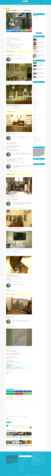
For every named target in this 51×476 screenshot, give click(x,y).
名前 (6, 408)
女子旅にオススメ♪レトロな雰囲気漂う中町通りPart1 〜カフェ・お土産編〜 (41, 51)
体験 (27, 3)
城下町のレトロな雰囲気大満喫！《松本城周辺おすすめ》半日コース (40, 39)
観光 (14, 3)
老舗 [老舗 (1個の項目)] (14, 462)
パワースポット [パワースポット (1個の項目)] (16, 456)
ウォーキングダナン (21, 470)
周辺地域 (17, 3)
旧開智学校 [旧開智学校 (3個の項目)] (34, 153)
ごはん (34, 123)
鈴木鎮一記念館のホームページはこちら (11, 254)
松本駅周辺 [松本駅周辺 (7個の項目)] (39, 154)
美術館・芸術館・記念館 (9, 389)
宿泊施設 (34, 85)
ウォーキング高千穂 (21, 463)
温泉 (34, 87)
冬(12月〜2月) (35, 104)
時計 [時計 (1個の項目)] (36, 153)
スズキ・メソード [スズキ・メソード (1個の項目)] (12, 456)
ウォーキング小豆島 (21, 460)
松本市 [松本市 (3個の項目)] (33, 154)
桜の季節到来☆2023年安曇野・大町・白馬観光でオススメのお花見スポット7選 (38, 69)
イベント (33, 3)
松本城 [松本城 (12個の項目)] (40, 153)
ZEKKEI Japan (21, 471)
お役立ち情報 (37, 3)
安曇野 (34, 108)
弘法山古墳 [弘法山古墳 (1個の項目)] (34, 152)
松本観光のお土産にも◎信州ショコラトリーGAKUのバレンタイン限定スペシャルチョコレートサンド (38, 77)
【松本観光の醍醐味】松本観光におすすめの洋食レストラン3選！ (38, 66)
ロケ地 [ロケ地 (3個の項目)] (9, 457)
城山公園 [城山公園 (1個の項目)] (40, 151)
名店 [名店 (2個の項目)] (16, 457)
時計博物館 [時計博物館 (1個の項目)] (38, 153)
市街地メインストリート (36, 119)
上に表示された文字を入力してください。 (11, 419)
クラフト (34, 134)
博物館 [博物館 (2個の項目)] (15, 457)
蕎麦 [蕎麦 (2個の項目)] (17, 462)
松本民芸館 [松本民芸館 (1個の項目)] (36, 154)
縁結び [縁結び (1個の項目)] (13, 462)
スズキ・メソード (19, 389)
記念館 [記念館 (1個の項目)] (8, 463)
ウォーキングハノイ (21, 467)
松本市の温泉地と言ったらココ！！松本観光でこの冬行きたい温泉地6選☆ (40, 55)
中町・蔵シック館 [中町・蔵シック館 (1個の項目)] (12, 457)
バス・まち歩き (35, 91)
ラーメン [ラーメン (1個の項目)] (7, 457)
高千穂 (34, 171)
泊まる (30, 3)
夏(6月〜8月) (35, 100)
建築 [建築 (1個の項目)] (43, 151)
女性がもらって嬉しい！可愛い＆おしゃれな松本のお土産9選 (40, 42)
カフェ (34, 125)
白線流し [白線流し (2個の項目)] (11, 462)
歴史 (13, 389)
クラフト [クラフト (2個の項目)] (9, 456)
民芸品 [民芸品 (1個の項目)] (7, 462)
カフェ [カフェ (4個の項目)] (7, 456)
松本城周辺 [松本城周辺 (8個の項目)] (43, 153)
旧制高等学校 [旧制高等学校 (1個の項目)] (40, 152)
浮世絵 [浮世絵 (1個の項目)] (8, 462)
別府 (33, 169)
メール (7, 411)
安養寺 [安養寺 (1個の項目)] (41, 151)
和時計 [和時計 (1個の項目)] (37, 151)
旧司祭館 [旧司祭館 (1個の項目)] (43, 152)
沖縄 (33, 173)
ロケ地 (34, 117)
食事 (21, 3)
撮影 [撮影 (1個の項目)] (36, 152)
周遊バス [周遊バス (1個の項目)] (34, 151)
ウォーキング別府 (21, 464)
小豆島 (34, 167)
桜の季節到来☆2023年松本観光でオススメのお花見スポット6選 (38, 73)
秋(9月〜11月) (35, 102)
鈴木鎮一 (15, 389)
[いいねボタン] (7, 373)
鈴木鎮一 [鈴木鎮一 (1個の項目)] (10, 463)
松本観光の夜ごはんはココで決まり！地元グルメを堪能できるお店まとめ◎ (40, 47)
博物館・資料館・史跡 (36, 140)
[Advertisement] (19, 34)
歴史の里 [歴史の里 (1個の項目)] (42, 154)
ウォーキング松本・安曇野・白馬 (23, 459)
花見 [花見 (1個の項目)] (16, 462)
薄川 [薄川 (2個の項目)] (6, 463)
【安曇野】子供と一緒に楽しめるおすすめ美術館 (38, 63)
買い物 (24, 3)
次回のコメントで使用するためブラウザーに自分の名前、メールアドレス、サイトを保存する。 (17, 416)
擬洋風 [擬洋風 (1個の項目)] (38, 152)
